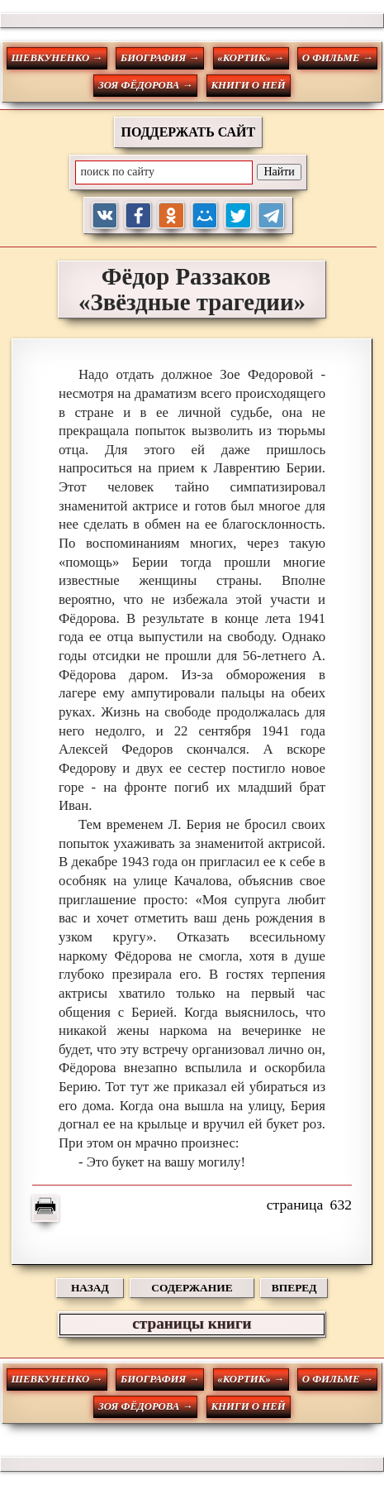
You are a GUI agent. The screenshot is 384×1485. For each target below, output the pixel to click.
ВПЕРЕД (294, 1287)
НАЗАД (90, 1287)
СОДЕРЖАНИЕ (191, 1287)
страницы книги (191, 1323)
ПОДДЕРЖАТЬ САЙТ (188, 132)
